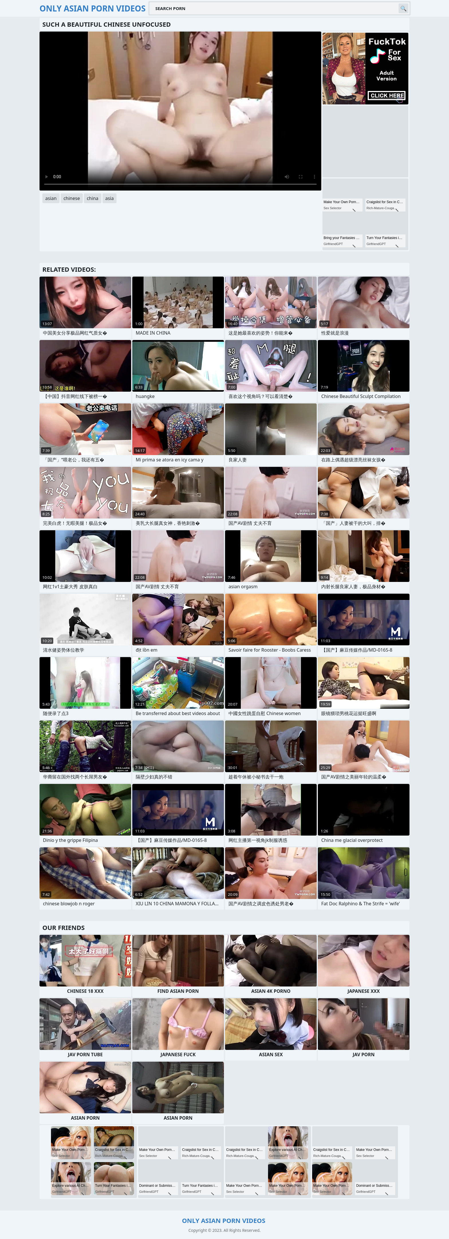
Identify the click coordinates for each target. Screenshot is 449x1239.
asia (109, 198)
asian (51, 198)
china (93, 198)
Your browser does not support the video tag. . (180, 111)
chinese (72, 198)
